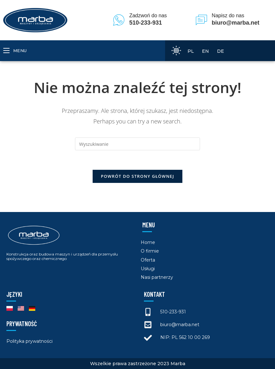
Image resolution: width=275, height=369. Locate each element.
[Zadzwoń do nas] (118, 20)
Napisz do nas (228, 15)
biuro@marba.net (236, 23)
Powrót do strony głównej (137, 176)
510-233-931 (145, 23)
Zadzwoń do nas (148, 15)
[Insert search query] (137, 143)
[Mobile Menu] (15, 50)
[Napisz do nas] (201, 20)
